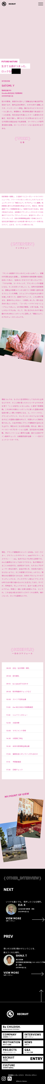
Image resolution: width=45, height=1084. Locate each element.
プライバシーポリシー (31, 1075)
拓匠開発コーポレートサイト (16, 1075)
